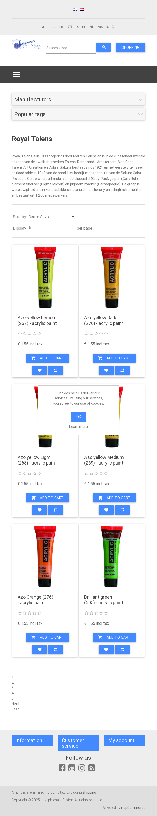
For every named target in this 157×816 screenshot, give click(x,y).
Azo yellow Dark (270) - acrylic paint (104, 320)
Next (15, 703)
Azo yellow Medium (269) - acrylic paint (104, 460)
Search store (56, 48)
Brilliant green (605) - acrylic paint (103, 599)
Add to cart (47, 358)
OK (78, 416)
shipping (89, 792)
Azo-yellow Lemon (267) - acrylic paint (37, 320)
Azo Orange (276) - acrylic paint (35, 599)
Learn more (78, 426)
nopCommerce (133, 807)
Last (15, 709)
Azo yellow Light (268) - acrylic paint (37, 460)
